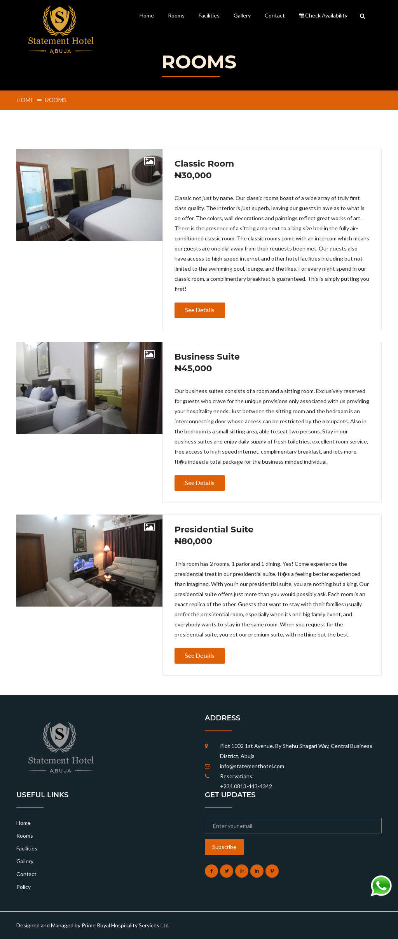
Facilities (209, 15)
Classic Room (204, 164)
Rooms (176, 15)
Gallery (242, 15)
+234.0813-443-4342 (246, 786)
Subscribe (224, 846)
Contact (275, 15)
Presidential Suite (214, 529)
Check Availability (323, 15)
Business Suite (207, 357)
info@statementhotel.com (252, 766)
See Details (200, 309)
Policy (23, 886)
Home (147, 15)
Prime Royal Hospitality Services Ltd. (126, 925)
